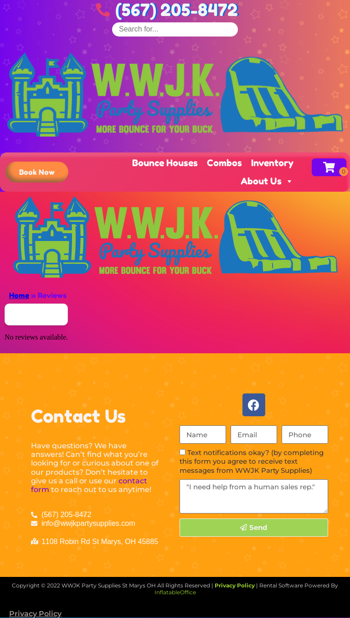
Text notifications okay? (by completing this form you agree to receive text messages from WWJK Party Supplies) (252, 461)
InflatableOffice (175, 592)
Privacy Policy (35, 613)
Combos (224, 162)
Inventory (272, 162)
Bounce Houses (165, 162)
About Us (267, 181)
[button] (36, 172)
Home (19, 295)
